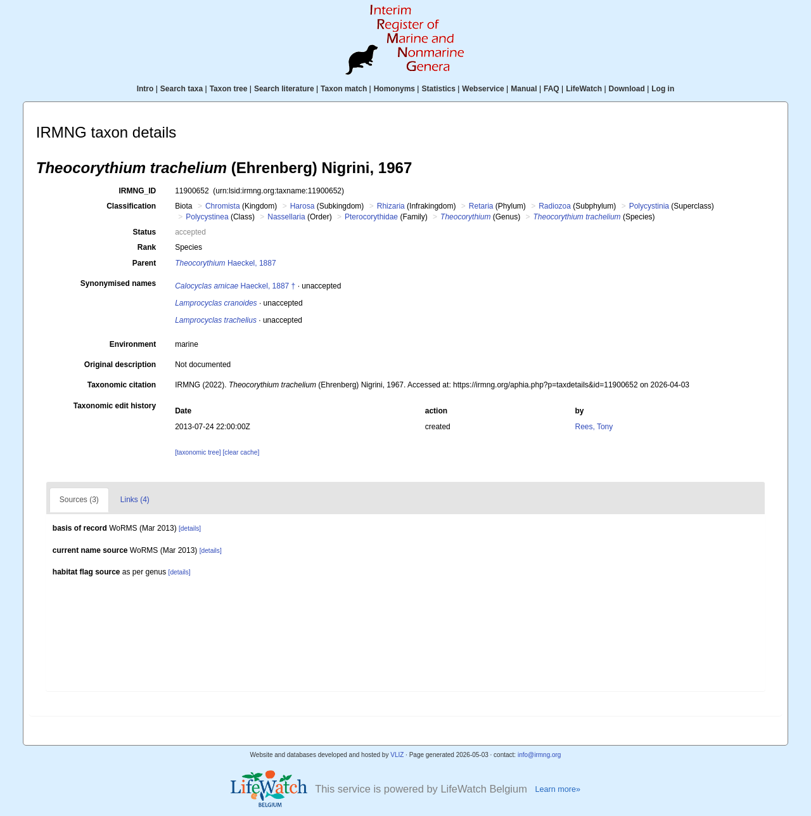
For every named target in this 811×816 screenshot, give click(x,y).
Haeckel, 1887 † (235, 286)
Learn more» (557, 789)
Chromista (222, 206)
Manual (524, 88)
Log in (662, 88)
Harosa (302, 206)
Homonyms (394, 88)
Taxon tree (229, 88)
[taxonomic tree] (197, 452)
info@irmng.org (539, 754)
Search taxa (181, 88)
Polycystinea (207, 216)
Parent (144, 263)
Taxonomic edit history (114, 405)
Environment (133, 344)
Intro (145, 88)
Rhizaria (391, 206)
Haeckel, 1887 (225, 263)
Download (627, 88)
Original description (120, 364)
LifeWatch (584, 88)
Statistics (438, 88)
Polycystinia (649, 206)
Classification (131, 206)
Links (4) (135, 499)
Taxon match (344, 88)
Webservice (483, 88)
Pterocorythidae (371, 216)
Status (144, 232)
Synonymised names (118, 283)
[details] (190, 528)
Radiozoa (555, 206)
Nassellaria (286, 216)
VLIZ (397, 754)
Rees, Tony (594, 426)
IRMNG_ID (137, 190)
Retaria (481, 206)
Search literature (284, 88)
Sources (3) (79, 499)
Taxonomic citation (121, 384)
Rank (146, 247)
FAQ (551, 88)
